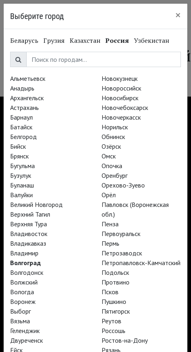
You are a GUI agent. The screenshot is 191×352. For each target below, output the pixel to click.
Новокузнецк (120, 78)
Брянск (19, 156)
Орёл (109, 195)
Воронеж (23, 301)
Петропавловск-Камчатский (141, 263)
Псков (110, 292)
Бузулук (20, 175)
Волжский (24, 282)
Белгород (23, 137)
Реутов (111, 321)
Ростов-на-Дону (125, 340)
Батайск (21, 127)
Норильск (115, 127)
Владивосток (28, 234)
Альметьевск (27, 78)
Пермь (110, 243)
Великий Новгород (36, 204)
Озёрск (111, 146)
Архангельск (27, 98)
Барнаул (21, 117)
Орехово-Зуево (123, 185)
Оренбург (114, 175)
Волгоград (25, 263)
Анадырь (22, 88)
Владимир (24, 253)
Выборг (20, 311)
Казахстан (85, 40)
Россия (117, 40)
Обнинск (113, 137)
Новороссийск (121, 88)
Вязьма (20, 321)
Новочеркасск (121, 117)
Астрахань (24, 107)
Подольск (115, 272)
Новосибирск (120, 98)
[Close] (178, 15)
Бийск (18, 146)
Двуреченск (26, 340)
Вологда (22, 292)
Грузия (54, 40)
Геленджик (25, 331)
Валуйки (21, 195)
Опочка (112, 166)
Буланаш (22, 185)
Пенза (110, 224)
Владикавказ (28, 243)
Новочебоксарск (125, 107)
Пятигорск (116, 311)
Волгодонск (26, 272)
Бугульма (22, 166)
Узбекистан (151, 40)
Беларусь (24, 40)
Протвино (115, 282)
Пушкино (114, 301)
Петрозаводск (122, 253)
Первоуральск (121, 234)
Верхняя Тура (28, 224)
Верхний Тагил (30, 214)
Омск (109, 156)
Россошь (113, 331)
